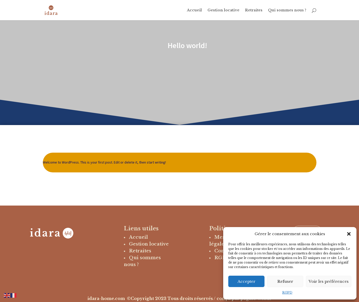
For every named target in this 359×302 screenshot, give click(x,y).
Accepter (246, 281)
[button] (348, 233)
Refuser (285, 281)
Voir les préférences (329, 281)
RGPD (287, 292)
